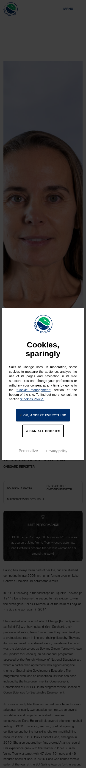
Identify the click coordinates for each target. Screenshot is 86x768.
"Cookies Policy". (32, 399)
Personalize (28, 451)
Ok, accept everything (43, 415)
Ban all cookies (43, 431)
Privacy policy (56, 451)
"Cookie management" (33, 390)
